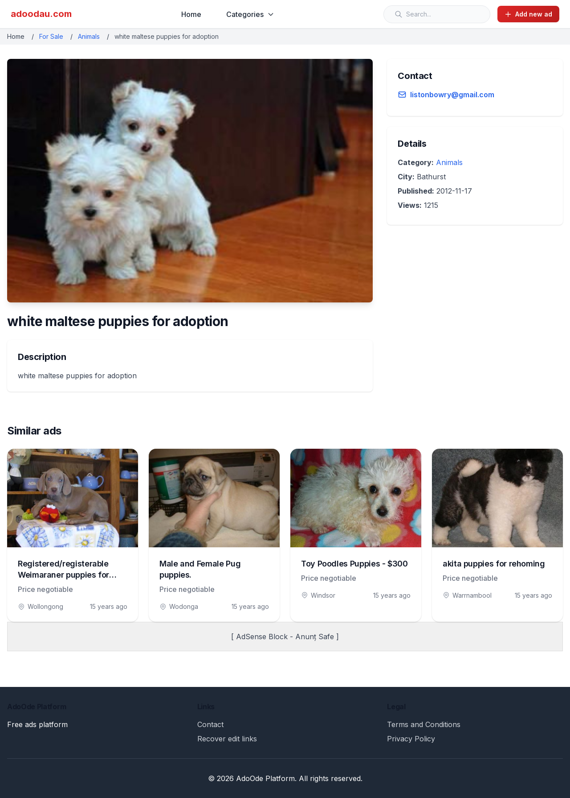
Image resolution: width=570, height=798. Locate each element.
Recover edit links (227, 738)
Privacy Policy (411, 738)
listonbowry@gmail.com (452, 94)
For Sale (51, 36)
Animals (89, 36)
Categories (250, 14)
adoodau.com (41, 13)
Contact (210, 724)
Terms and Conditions (423, 724)
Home (191, 14)
